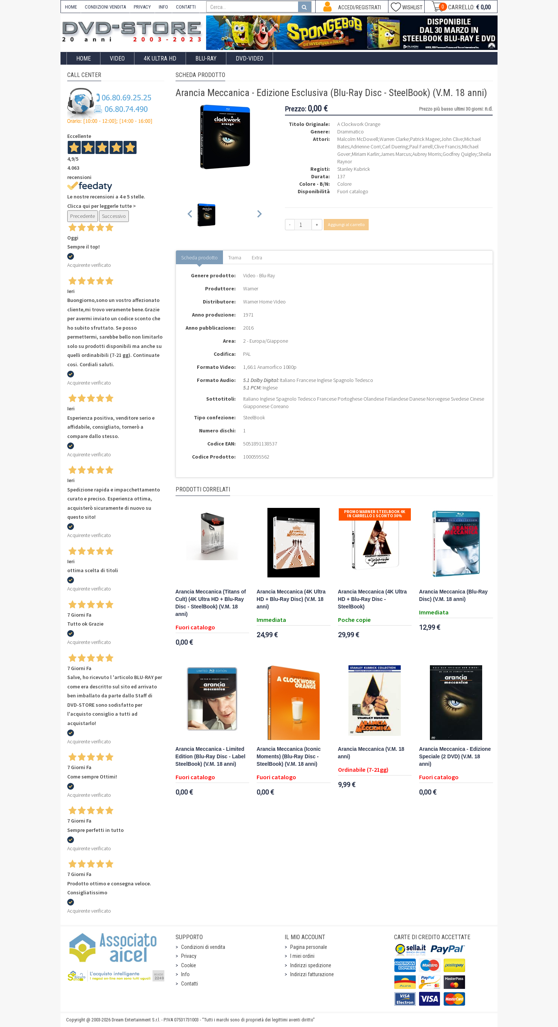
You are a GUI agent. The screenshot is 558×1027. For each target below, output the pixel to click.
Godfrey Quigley (460, 154)
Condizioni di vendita (203, 947)
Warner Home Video (264, 301)
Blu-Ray (206, 58)
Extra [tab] (257, 257)
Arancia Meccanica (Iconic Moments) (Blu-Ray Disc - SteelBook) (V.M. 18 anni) (289, 756)
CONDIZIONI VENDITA (105, 7)
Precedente (82, 216)
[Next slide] (259, 215)
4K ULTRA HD (160, 58)
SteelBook (254, 417)
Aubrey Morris (426, 154)
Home (83, 58)
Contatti (189, 984)
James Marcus (396, 154)
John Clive (452, 139)
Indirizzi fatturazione (312, 974)
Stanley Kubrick (353, 169)
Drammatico (350, 131)
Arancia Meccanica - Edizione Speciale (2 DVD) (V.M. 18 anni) (455, 756)
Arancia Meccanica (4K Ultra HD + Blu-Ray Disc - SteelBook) (372, 599)
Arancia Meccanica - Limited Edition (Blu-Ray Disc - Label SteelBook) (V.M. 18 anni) (211, 756)
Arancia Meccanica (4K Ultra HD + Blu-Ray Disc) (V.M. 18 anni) (291, 599)
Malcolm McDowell (357, 139)
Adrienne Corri (366, 146)
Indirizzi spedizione (310, 965)
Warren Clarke (394, 139)
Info (185, 974)
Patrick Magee (425, 139)
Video (117, 58)
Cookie (188, 965)
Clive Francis (447, 146)
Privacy (188, 956)
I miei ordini (302, 956)
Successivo (114, 216)
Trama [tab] (234, 257)
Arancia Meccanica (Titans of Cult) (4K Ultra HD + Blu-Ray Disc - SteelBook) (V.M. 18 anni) (211, 603)
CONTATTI (186, 7)
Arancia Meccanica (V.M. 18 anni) (371, 752)
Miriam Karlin (365, 154)
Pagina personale (308, 947)
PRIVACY (142, 7)
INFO (163, 7)
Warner (250, 288)
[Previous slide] (190, 215)
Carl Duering (395, 146)
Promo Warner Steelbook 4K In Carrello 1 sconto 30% (374, 513)
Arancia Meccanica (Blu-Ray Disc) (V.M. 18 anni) (453, 595)
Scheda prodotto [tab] (199, 257)
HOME (71, 7)
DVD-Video (249, 58)
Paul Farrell (421, 146)
